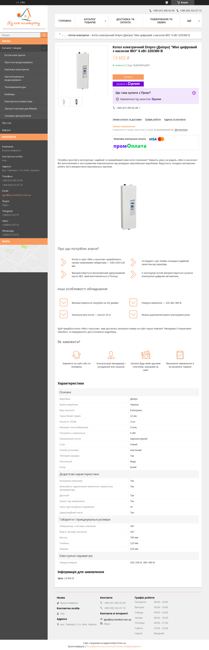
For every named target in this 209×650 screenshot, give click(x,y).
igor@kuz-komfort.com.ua (16, 195)
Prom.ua (121, 643)
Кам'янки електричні (17, 69)
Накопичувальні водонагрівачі (14, 78)
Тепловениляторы (15, 87)
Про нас (6, 122)
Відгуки (6, 130)
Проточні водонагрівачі (19, 62)
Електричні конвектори (18, 101)
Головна (65, 20)
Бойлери (10, 94)
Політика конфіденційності (127, 646)
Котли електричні (15, 55)
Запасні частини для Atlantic (21, 108)
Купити (128, 77)
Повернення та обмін (161, 21)
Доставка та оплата (125, 21)
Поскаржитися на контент (99, 646)
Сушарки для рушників (18, 115)
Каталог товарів (11, 48)
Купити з (128, 84)
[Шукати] (44, 35)
